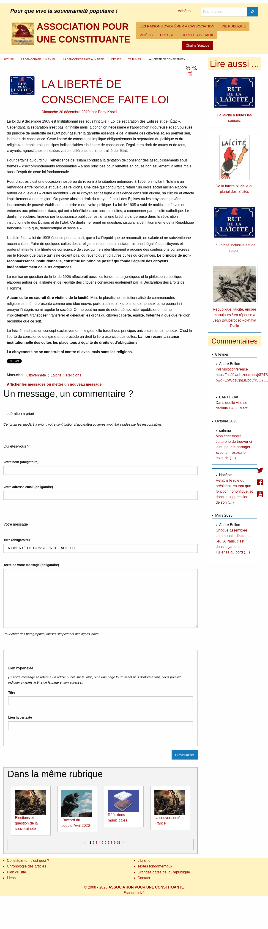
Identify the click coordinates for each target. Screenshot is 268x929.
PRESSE (167, 35)
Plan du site (16, 872)
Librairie (143, 860)
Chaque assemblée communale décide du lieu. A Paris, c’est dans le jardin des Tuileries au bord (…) (234, 541)
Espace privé (134, 893)
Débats (116, 59)
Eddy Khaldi (108, 112)
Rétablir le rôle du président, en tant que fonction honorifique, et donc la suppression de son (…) (234, 491)
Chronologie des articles (26, 866)
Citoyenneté (36, 375)
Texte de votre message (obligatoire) (31, 565)
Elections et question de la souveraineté (26, 823)
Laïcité (56, 375)
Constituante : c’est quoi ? (28, 860)
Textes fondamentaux (154, 866)
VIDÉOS (146, 35)
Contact (143, 878)
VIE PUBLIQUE (234, 26)
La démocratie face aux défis (84, 59)
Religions (73, 375)
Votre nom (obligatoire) (20, 462)
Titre (11, 692)
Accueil (9, 59)
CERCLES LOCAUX (197, 35)
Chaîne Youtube (197, 45)
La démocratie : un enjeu (39, 59)
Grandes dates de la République (163, 872)
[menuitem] (177, 26)
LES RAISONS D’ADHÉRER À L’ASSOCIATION (176, 26)
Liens (11, 878)
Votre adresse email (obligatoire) (28, 487)
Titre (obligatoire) (16, 540)
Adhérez (184, 11)
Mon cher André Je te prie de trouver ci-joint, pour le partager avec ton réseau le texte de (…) (234, 447)
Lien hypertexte (20, 717)
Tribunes (135, 59)
